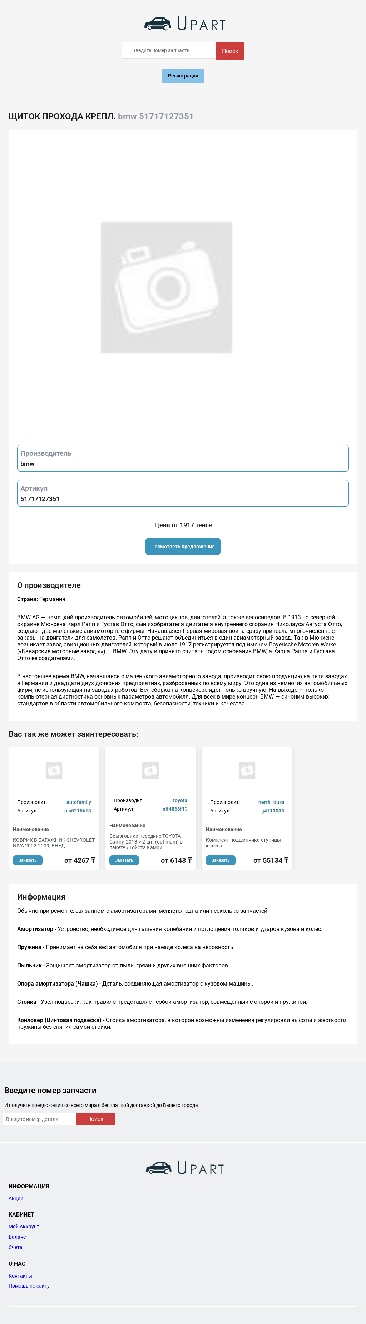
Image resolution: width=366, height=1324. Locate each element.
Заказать (28, 860)
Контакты (20, 1276)
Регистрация (183, 76)
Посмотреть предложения (183, 546)
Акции (16, 1198)
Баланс (17, 1237)
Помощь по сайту (29, 1286)
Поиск (230, 51)
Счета (16, 1247)
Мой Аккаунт (24, 1226)
